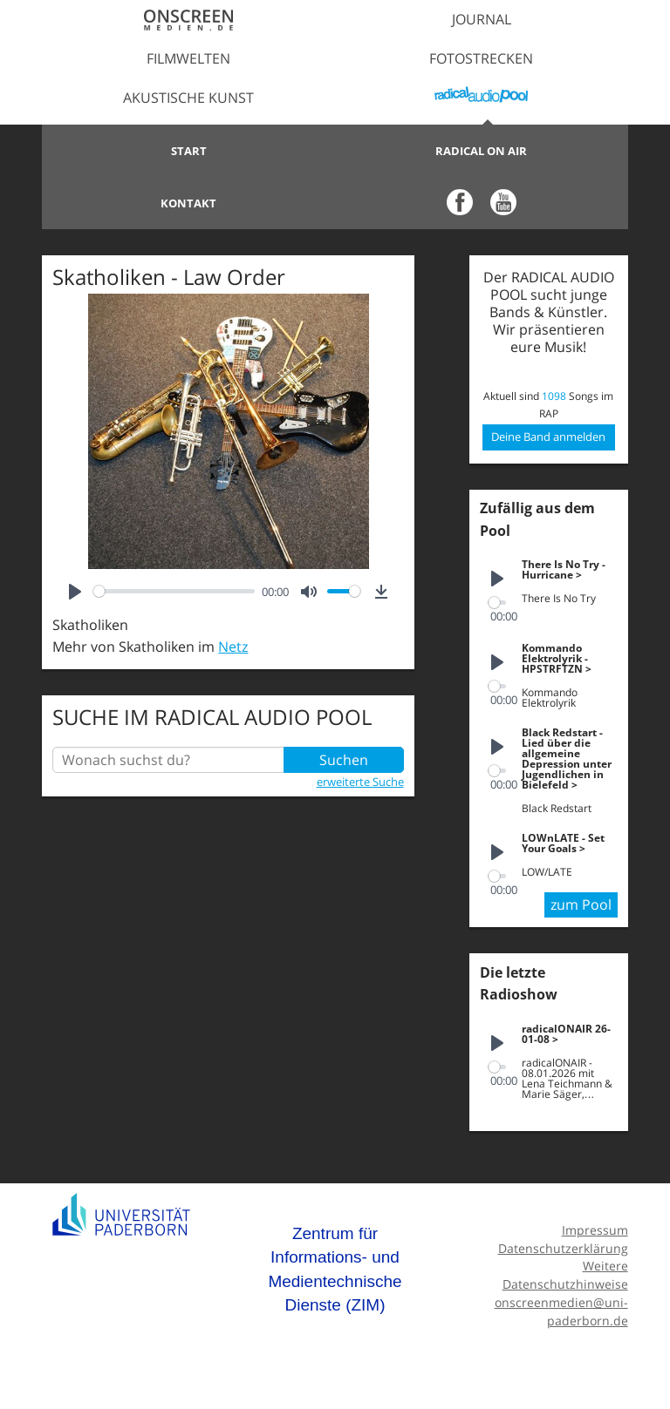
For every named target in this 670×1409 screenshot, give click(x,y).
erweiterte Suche (360, 781)
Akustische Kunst (188, 97)
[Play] (75, 592)
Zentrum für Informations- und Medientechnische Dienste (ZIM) (334, 1269)
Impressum (595, 1230)
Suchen (343, 759)
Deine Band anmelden (548, 436)
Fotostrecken (481, 58)
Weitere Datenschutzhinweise (565, 1274)
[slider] (174, 591)
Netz (233, 646)
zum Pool (581, 904)
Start (189, 151)
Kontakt (188, 203)
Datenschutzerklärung (563, 1248)
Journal (481, 19)
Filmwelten (188, 58)
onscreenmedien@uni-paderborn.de (561, 1311)
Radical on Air (481, 151)
